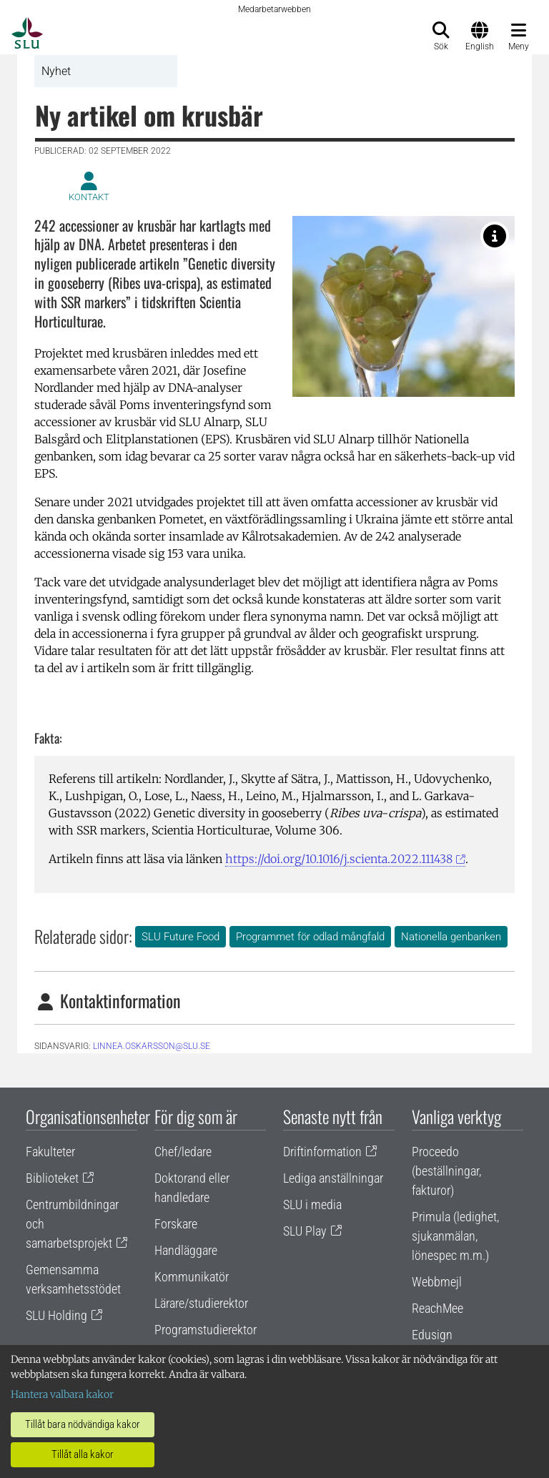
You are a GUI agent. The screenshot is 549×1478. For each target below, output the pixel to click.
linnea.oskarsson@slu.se (151, 1046)
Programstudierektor (205, 1329)
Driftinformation (322, 1151)
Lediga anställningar (333, 1178)
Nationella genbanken (451, 936)
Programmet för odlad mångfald (310, 936)
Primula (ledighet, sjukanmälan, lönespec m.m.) (455, 1236)
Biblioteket (52, 1178)
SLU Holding (56, 1315)
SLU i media (312, 1204)
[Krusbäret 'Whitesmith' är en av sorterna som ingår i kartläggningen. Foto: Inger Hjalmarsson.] (494, 236)
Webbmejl (437, 1281)
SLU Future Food (180, 936)
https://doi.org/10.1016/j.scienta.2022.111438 (338, 859)
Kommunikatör (191, 1276)
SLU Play (305, 1230)
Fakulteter (50, 1151)
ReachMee (437, 1308)
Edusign (432, 1334)
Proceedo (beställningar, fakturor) (446, 1171)
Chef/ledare (183, 1151)
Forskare (175, 1223)
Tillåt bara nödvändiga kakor (82, 1424)
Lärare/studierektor (201, 1303)
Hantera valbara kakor (62, 1394)
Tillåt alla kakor (82, 1454)
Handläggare (185, 1250)
